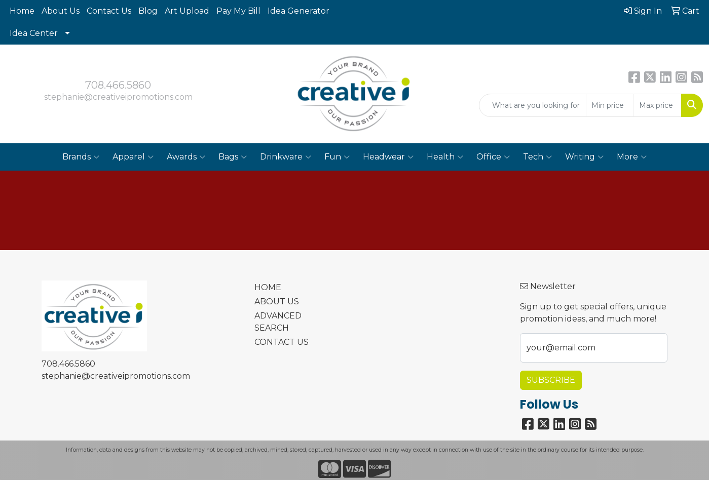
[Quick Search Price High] (657, 105)
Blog (148, 11)
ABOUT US (276, 301)
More (632, 157)
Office (493, 157)
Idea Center (34, 33)
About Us (61, 11)
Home (22, 11)
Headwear (388, 157)
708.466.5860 (118, 85)
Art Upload (187, 11)
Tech (537, 157)
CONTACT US (281, 342)
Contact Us (109, 11)
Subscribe (551, 380)
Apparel (133, 157)
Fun (337, 157)
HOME (267, 287)
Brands (80, 157)
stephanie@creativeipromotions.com (118, 97)
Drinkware (285, 157)
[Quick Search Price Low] (610, 105)
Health (445, 157)
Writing (584, 157)
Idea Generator (298, 11)
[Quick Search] (532, 105)
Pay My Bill (238, 11)
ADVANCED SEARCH (278, 322)
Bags (232, 157)
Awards (186, 157)
